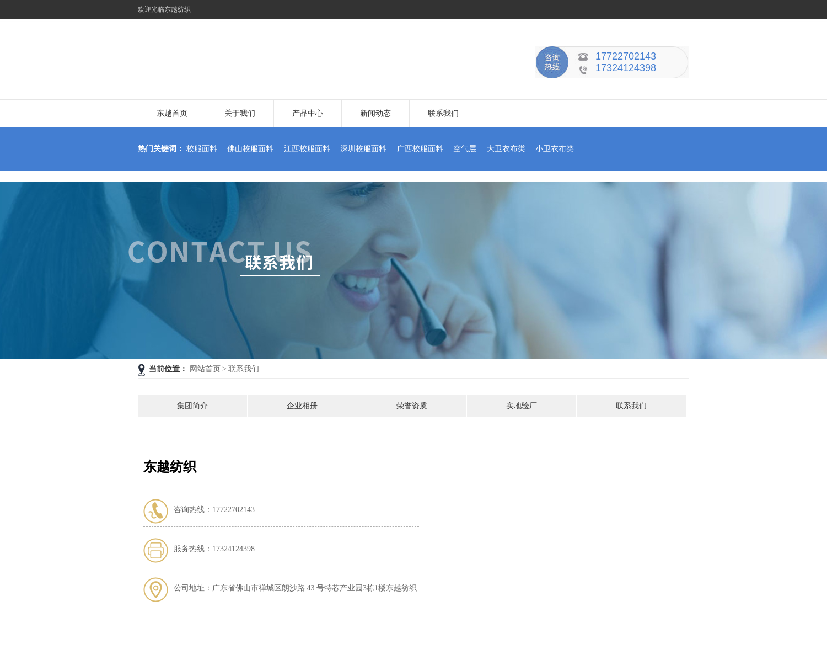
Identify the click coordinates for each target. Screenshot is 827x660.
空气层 (464, 149)
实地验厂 (521, 406)
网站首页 (205, 369)
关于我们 (239, 113)
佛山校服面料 (250, 149)
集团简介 (192, 406)
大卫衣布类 (506, 149)
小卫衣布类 (554, 149)
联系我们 (443, 113)
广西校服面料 (420, 149)
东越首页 (172, 113)
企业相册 (302, 406)
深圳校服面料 (363, 149)
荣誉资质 (411, 406)
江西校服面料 (307, 149)
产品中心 (307, 113)
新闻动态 (375, 113)
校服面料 (201, 149)
